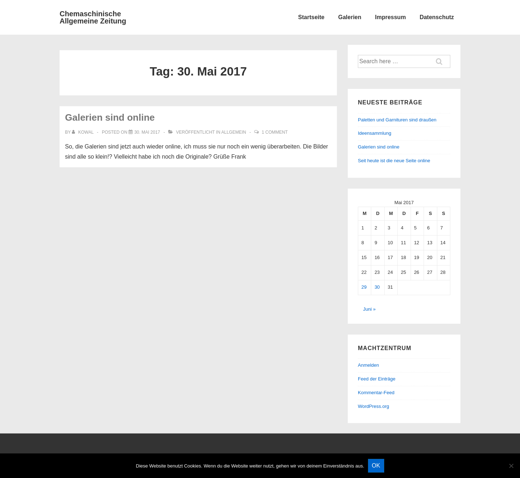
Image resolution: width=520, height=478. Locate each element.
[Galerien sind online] (147, 132)
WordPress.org (373, 406)
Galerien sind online (110, 117)
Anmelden (368, 365)
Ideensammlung (374, 133)
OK (376, 465)
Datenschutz (437, 17)
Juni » (369, 309)
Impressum (390, 17)
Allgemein (233, 132)
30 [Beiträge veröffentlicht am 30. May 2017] (377, 287)
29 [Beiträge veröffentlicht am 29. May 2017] (364, 287)
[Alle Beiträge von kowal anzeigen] (83, 132)
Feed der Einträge (376, 379)
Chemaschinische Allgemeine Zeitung (93, 17)
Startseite (311, 17)
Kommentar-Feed (376, 392)
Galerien (349, 17)
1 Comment (275, 132)
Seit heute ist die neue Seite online (394, 160)
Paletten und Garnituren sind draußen (397, 119)
